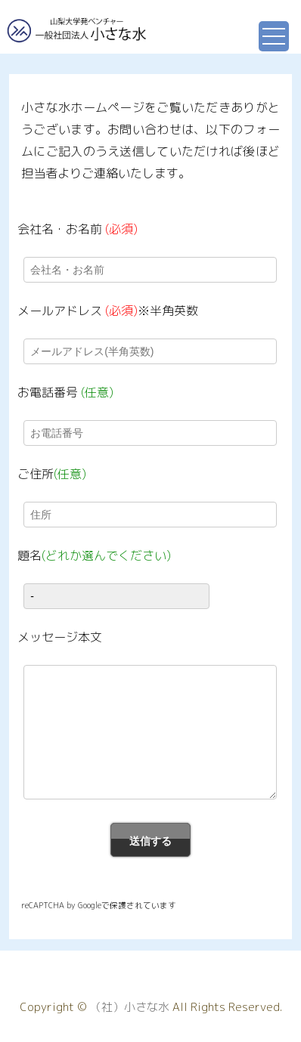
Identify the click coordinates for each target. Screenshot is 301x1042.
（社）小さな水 (129, 1008)
